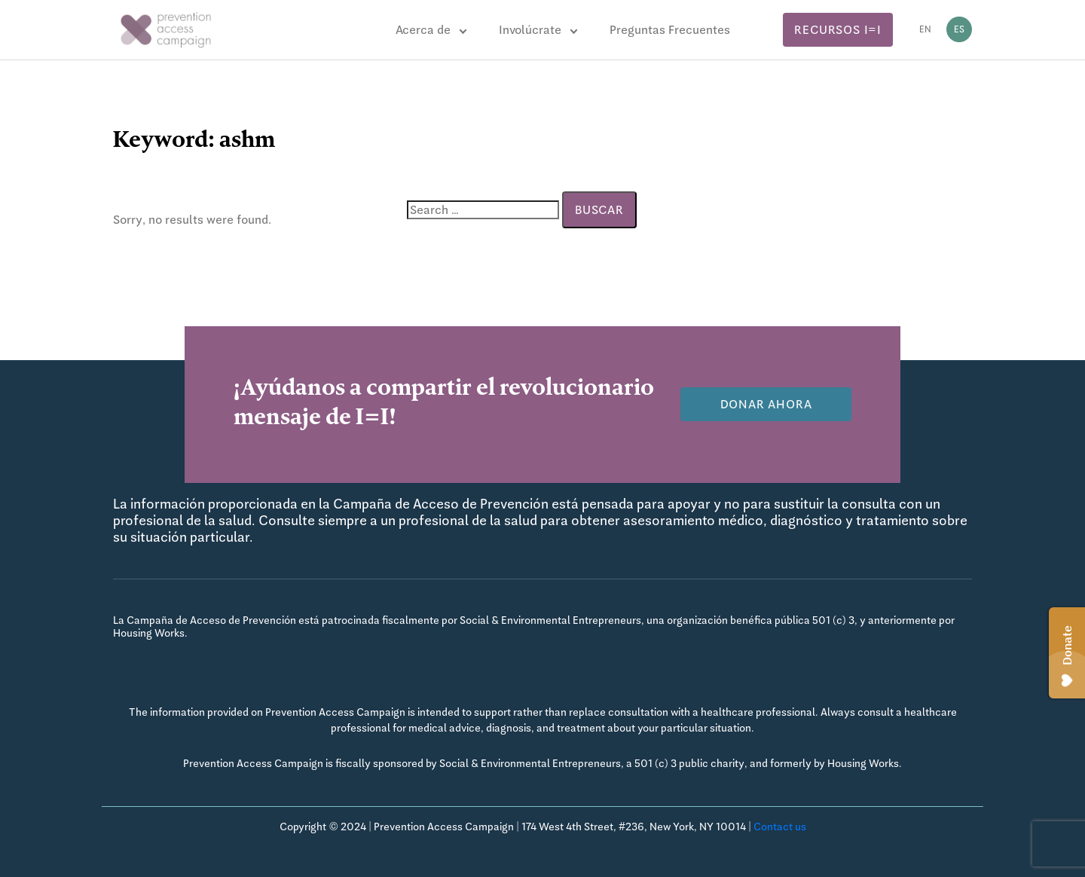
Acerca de (423, 30)
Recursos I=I (838, 30)
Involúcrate (530, 30)
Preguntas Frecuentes (670, 30)
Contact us (779, 826)
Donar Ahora (766, 404)
